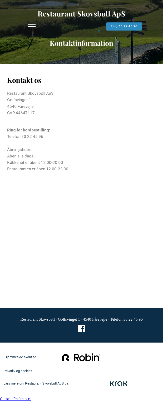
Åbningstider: (19, 149)
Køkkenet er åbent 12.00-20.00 (35, 162)
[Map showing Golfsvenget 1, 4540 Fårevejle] (81, 234)
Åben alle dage (20, 156)
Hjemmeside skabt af (20, 357)
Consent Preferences (15, 399)
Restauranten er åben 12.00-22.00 (38, 169)
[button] (32, 26)
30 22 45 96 (32, 136)
